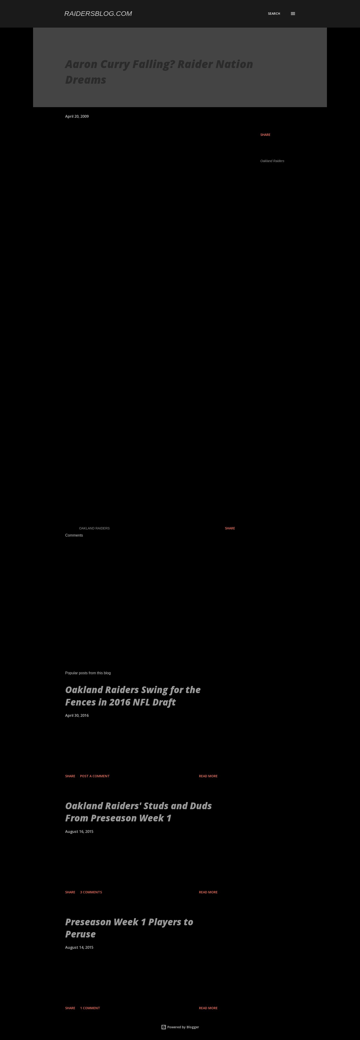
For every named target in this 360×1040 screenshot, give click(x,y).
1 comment (90, 1008)
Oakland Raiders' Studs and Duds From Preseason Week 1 (138, 811)
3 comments (91, 892)
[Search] (274, 13)
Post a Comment (95, 776)
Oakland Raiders (272, 161)
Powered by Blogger (180, 1027)
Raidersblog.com (98, 13)
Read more (208, 776)
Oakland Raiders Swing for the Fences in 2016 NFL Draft (133, 695)
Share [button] (265, 134)
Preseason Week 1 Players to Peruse (129, 927)
